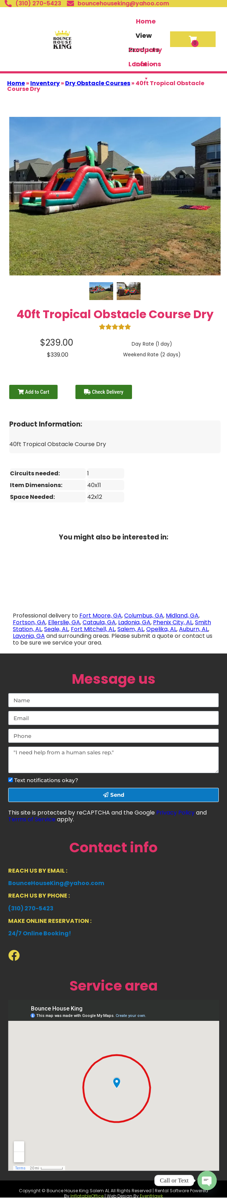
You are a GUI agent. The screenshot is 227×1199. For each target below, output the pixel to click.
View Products (143, 37)
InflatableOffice (87, 1196)
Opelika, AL (161, 629)
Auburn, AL (193, 629)
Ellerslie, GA (64, 622)
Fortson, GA (29, 622)
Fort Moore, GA (100, 615)
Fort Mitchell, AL (93, 629)
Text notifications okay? (46, 780)
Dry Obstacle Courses (97, 83)
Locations (144, 65)
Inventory (45, 83)
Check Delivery (103, 392)
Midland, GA (182, 615)
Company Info (145, 51)
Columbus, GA (143, 615)
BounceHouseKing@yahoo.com (56, 883)
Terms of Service (32, 819)
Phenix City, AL (172, 622)
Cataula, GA (99, 622)
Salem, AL (130, 629)
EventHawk (151, 1196)
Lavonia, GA (29, 636)
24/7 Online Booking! (39, 933)
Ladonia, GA (134, 622)
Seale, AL (56, 629)
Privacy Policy (175, 812)
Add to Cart (33, 392)
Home (146, 21)
